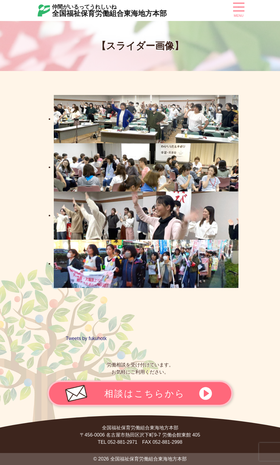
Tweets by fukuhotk (86, 338)
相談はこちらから (144, 393)
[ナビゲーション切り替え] (239, 9)
